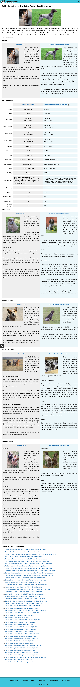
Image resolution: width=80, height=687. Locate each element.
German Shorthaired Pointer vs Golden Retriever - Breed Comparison (25, 549)
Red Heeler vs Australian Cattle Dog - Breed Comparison (22, 612)
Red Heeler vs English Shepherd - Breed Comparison (21, 626)
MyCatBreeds (66, 680)
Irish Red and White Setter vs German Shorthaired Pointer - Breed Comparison (28, 563)
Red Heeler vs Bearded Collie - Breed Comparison (20, 615)
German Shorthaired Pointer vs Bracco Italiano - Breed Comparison (25, 552)
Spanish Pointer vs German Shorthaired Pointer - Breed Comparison (25, 577)
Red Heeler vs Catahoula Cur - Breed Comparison (20, 631)
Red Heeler (19, 44)
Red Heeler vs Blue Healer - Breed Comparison (19, 624)
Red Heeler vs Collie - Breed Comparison (17, 617)
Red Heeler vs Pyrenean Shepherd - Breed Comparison (21, 638)
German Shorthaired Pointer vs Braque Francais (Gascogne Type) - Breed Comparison (30, 554)
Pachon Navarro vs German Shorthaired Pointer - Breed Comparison (25, 566)
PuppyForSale (54, 680)
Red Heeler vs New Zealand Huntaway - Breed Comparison (22, 662)
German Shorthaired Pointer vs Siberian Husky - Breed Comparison (25, 598)
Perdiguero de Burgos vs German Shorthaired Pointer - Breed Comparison (27, 561)
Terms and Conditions (28, 680)
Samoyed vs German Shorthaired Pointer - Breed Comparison (23, 591)
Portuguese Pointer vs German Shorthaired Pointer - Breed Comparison (26, 559)
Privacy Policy (14, 680)
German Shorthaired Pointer (57, 44)
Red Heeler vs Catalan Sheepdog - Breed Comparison (21, 636)
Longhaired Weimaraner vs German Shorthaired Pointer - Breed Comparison (27, 589)
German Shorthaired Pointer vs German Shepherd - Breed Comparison (26, 601)
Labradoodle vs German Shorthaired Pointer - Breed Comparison (24, 594)
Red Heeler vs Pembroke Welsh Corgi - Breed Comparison (22, 605)
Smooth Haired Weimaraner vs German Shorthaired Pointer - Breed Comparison (29, 575)
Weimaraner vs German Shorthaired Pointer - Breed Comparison (24, 587)
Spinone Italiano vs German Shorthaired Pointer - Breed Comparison (25, 580)
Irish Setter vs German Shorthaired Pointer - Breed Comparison (24, 556)
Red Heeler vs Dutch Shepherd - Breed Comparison (20, 622)
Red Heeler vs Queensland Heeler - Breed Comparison (21, 648)
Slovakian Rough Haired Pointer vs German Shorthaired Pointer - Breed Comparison (30, 570)
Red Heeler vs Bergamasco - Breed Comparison (19, 641)
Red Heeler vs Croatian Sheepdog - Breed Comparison (21, 655)
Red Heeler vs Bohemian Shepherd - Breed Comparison (21, 652)
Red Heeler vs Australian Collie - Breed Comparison (20, 629)
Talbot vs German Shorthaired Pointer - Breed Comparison (22, 582)
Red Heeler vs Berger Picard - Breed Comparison (19, 643)
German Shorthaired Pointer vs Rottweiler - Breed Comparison (23, 603)
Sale (24, 44)
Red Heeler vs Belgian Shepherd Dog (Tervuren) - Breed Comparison (25, 657)
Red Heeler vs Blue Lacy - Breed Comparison (18, 659)
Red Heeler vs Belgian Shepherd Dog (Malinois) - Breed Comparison (25, 610)
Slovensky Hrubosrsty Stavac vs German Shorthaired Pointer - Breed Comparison (29, 573)
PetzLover (42, 680)
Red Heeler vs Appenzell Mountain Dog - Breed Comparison (23, 645)
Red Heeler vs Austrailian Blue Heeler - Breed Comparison (22, 619)
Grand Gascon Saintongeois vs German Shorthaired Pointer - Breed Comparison (29, 568)
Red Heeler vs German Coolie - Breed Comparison (20, 650)
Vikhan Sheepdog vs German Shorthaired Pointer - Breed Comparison (26, 584)
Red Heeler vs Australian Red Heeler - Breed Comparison (22, 634)
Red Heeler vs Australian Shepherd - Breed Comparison (21, 608)
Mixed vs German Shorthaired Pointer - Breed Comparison (22, 596)
